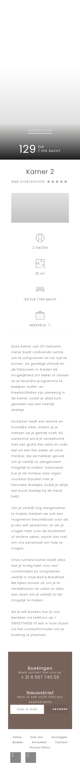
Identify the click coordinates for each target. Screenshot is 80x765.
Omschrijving (40, 130)
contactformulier (38, 629)
